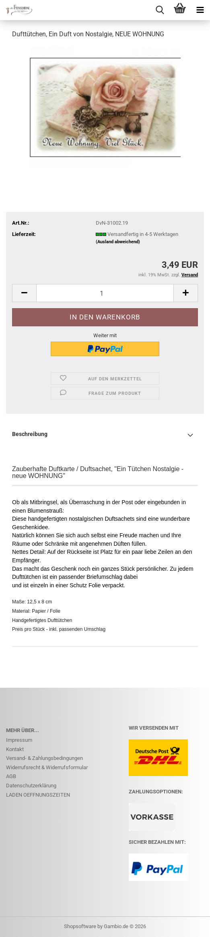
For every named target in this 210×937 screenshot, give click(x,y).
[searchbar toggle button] (160, 10)
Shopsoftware (80, 926)
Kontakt (15, 749)
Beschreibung (29, 434)
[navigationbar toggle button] (200, 10)
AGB (11, 776)
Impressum (19, 740)
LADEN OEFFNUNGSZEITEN (38, 795)
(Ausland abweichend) (118, 241)
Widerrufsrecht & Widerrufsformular (47, 767)
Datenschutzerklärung (31, 786)
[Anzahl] (105, 293)
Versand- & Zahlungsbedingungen (44, 758)
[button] (24, 293)
